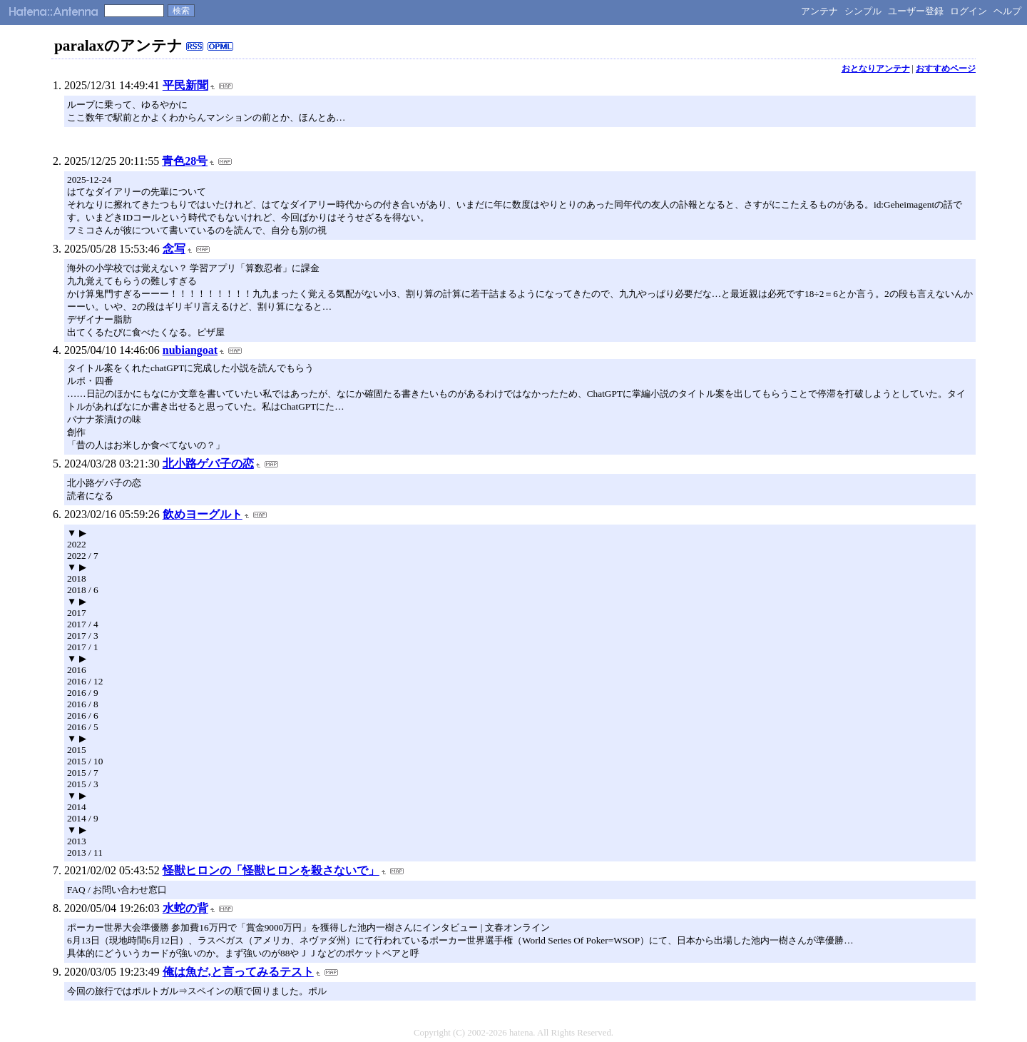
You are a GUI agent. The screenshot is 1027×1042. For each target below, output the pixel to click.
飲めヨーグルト (202, 514)
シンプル (863, 11)
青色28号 (185, 161)
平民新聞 (185, 85)
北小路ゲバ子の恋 (208, 463)
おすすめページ (946, 69)
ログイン (968, 11)
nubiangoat (190, 350)
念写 (174, 249)
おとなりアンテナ (876, 69)
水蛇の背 (185, 908)
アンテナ (819, 11)
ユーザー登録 (916, 11)
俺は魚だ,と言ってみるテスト (238, 972)
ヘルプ (1007, 11)
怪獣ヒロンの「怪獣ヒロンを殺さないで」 (271, 870)
